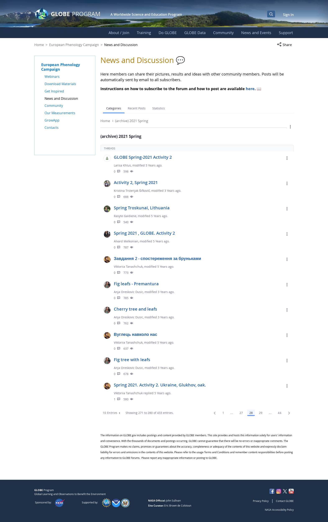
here (250, 88)
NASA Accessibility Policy (279, 509)
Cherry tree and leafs (135, 309)
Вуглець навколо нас (135, 334)
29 (262, 413)
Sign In (288, 14)
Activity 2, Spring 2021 (136, 182)
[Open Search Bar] (271, 14)
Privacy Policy (261, 501)
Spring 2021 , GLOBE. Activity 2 (144, 233)
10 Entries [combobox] (113, 412)
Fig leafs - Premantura (136, 284)
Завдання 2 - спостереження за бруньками (157, 258)
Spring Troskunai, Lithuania (142, 208)
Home (39, 44)
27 (242, 413)
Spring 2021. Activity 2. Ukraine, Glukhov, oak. (160, 385)
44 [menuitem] (281, 413)
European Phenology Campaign (74, 44)
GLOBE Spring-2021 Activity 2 (143, 157)
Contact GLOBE (285, 501)
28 (252, 413)
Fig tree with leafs (132, 359)
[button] (285, 44)
